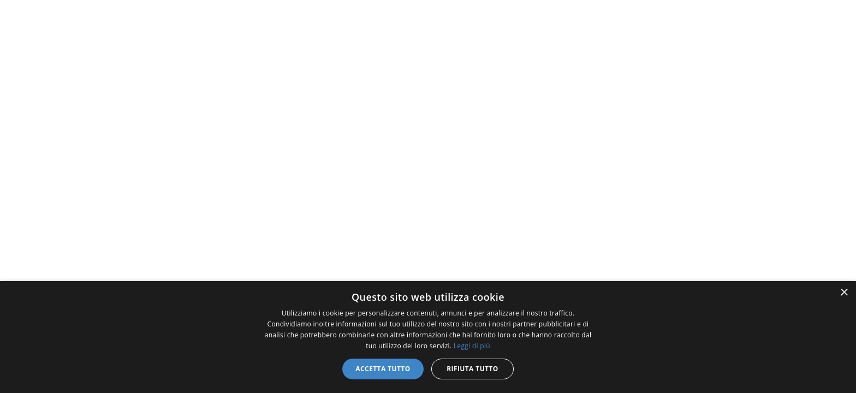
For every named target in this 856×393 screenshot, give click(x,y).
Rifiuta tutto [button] (472, 368)
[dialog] (428, 337)
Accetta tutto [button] (382, 368)
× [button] (844, 293)
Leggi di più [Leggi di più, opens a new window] (472, 345)
